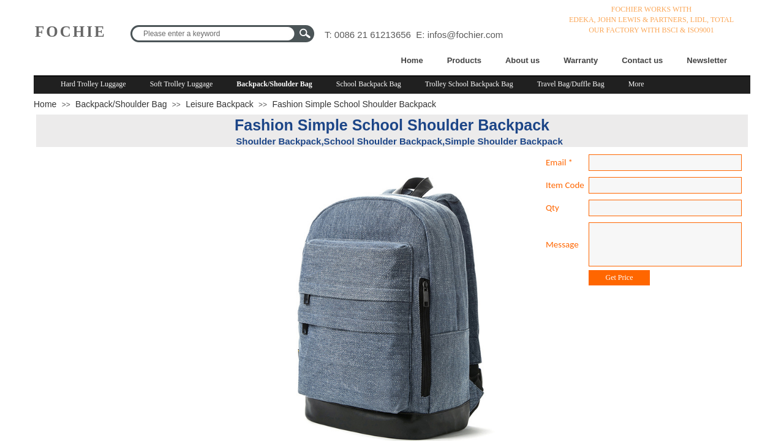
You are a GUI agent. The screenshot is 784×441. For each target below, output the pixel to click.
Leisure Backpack (220, 104)
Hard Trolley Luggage (93, 84)
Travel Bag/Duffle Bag (571, 84)
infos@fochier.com (465, 34)
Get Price (619, 277)
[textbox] (214, 33)
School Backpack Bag (368, 84)
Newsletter (707, 60)
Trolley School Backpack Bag (469, 84)
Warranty (581, 60)
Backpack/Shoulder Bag (274, 84)
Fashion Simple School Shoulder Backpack (354, 104)
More (636, 84)
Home (412, 60)
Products (464, 60)
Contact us (642, 60)
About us (522, 60)
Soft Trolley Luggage (181, 84)
